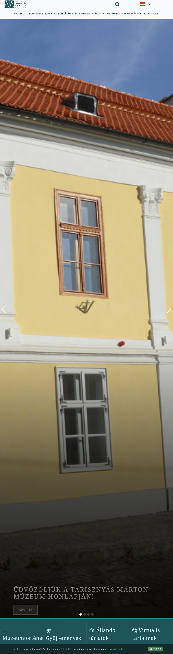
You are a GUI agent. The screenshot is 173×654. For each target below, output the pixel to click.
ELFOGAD (155, 649)
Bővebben (25, 609)
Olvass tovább (115, 648)
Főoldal (19, 13)
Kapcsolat (151, 13)
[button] (169, 309)
